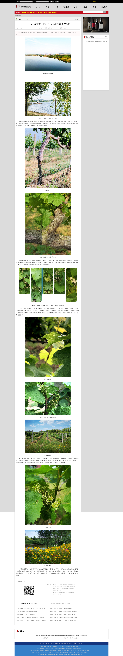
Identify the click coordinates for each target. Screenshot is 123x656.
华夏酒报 (71, 638)
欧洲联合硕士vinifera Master (49, 638)
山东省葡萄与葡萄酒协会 (59, 635)
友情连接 (71, 643)
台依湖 (68, 603)
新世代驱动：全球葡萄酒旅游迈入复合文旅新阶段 (31, 617)
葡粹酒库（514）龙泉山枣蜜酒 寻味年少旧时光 (62, 614)
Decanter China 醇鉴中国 (62, 638)
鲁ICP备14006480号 (78, 643)
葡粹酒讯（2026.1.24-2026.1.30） (26, 614)
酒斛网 (79, 638)
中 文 (89, 1)
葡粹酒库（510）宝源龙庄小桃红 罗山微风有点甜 (63, 620)
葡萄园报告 (59, 603)
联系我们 (66, 643)
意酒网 (75, 638)
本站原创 (53, 603)
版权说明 (57, 643)
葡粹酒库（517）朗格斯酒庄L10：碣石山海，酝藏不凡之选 (32, 609)
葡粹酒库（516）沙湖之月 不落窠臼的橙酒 (61, 608)
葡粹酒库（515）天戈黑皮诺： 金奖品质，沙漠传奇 (63, 611)
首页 (16, 15)
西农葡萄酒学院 (83, 635)
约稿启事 (52, 643)
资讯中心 (20, 15)
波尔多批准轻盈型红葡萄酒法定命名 (27, 611)
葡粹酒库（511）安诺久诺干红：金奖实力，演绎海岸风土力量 (32, 621)
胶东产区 (64, 603)
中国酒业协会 (50, 635)
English (94, 1)
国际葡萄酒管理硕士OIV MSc (72, 635)
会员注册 (47, 643)
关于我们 (42, 643)
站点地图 (61, 643)
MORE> (77, 19)
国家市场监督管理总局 (41, 635)
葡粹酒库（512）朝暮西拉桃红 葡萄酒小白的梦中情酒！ (63, 618)
